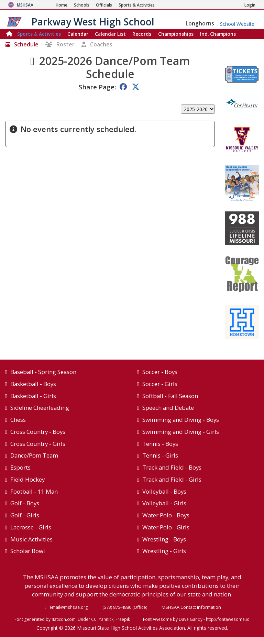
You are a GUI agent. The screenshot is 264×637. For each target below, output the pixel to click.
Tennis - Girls (160, 455)
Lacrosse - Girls (30, 527)
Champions (218, 34)
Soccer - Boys (159, 372)
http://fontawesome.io (228, 619)
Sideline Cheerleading (39, 407)
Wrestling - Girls (164, 551)
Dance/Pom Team (34, 455)
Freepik (123, 619)
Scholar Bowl (27, 551)
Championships (176, 34)
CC (94, 619)
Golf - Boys (24, 503)
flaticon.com (64, 619)
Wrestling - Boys (164, 539)
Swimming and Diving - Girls (180, 432)
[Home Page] (61, 5)
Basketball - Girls (33, 396)
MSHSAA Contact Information (191, 607)
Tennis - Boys (160, 444)
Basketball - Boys (33, 384)
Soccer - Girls (159, 384)
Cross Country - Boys (37, 432)
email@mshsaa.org (69, 607)
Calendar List (110, 34)
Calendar (77, 34)
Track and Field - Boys (171, 467)
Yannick (106, 619)
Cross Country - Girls (37, 444)
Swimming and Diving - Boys (180, 420)
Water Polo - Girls (165, 527)
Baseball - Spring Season (43, 372)
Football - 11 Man (34, 491)
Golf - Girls (24, 515)
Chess (18, 420)
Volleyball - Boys (164, 491)
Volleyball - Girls (164, 503)
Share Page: (97, 87)
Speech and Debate (168, 407)
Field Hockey (27, 479)
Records (141, 34)
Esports (20, 467)
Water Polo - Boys (165, 515)
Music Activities (31, 539)
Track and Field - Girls (171, 479)
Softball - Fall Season (170, 396)
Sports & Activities (39, 34)
